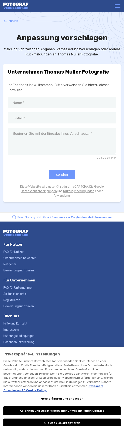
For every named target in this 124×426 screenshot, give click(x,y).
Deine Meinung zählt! (64, 217)
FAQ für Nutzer (13, 252)
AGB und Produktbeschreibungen (26, 348)
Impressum (11, 330)
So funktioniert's (15, 294)
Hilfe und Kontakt (15, 323)
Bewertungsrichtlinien (18, 270)
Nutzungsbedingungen (78, 191)
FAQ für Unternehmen (18, 288)
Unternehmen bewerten (20, 258)
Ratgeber (9, 264)
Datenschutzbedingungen (39, 191)
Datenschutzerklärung (18, 342)
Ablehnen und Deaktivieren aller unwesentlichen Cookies (62, 412)
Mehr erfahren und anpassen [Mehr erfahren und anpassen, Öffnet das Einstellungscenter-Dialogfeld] (62, 400)
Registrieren (11, 300)
